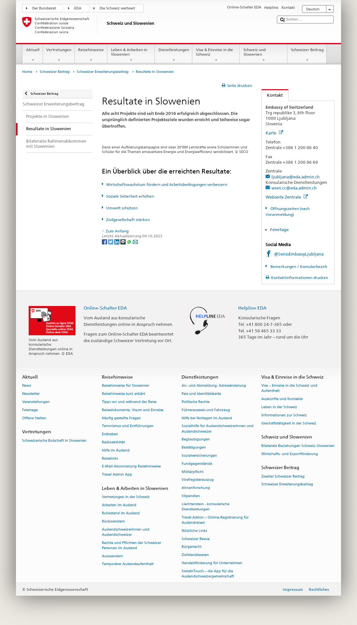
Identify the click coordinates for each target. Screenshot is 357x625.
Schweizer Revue (196, 539)
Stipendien (191, 496)
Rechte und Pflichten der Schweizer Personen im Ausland (131, 545)
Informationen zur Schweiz (284, 415)
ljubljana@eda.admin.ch (295, 176)
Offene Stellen (34, 418)
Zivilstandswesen (195, 555)
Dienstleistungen (173, 55)
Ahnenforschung (196, 488)
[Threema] (123, 241)
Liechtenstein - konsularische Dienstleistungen (205, 506)
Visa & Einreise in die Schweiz (216, 55)
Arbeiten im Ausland (119, 505)
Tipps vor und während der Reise (129, 402)
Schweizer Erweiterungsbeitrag (103, 72)
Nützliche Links (194, 531)
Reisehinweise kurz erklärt (123, 394)
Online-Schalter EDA (105, 308)
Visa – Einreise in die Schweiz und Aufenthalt (289, 388)
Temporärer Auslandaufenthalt (128, 564)
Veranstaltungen (36, 402)
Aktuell (32, 55)
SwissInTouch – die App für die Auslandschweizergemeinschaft (208, 573)
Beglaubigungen (196, 440)
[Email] (135, 241)
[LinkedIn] (117, 241)
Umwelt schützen (122, 207)
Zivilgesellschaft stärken (128, 219)
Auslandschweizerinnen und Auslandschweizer (125, 532)
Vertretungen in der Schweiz (126, 497)
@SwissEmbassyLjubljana (298, 254)
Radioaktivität (113, 442)
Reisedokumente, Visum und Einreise (132, 410)
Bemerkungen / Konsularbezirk (298, 266)
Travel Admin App (117, 475)
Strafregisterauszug (198, 480)
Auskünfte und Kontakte (282, 399)
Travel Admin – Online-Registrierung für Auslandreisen (215, 520)
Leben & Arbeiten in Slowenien (131, 55)
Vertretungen (59, 55)
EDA (77, 8)
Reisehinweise (91, 55)
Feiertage (279, 229)
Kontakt (272, 95)
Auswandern (112, 556)
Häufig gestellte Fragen (121, 418)
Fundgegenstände (197, 464)
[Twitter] (111, 241)
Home (27, 72)
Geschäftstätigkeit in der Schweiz (288, 423)
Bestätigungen (194, 448)
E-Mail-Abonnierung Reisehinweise (131, 467)
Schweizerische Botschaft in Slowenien (54, 440)
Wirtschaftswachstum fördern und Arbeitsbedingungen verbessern (166, 184)
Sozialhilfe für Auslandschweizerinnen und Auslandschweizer (218, 429)
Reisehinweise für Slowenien (125, 386)
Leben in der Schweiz (279, 407)
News (26, 386)
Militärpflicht (192, 472)
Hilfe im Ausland (116, 450)
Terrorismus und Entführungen (128, 426)
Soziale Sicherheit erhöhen (130, 196)
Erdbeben (110, 434)
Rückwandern (113, 521)
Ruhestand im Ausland (121, 513)
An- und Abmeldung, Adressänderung (214, 386)
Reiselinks (110, 458)
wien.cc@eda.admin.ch (294, 187)
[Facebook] (105, 241)
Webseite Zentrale (287, 197)
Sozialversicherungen (199, 455)
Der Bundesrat (44, 8)
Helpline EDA (252, 308)
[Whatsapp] (130, 241)
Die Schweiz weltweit (117, 8)
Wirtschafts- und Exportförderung (289, 454)
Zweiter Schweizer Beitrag (283, 476)
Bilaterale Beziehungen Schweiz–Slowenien (298, 446)
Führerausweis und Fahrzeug (206, 410)
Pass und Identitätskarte (201, 394)
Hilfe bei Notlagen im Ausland (207, 418)
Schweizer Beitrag (307, 55)
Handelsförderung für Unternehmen (212, 563)
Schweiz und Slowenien (263, 55)
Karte (274, 132)
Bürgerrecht (191, 547)
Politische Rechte (196, 402)
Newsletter (31, 394)
